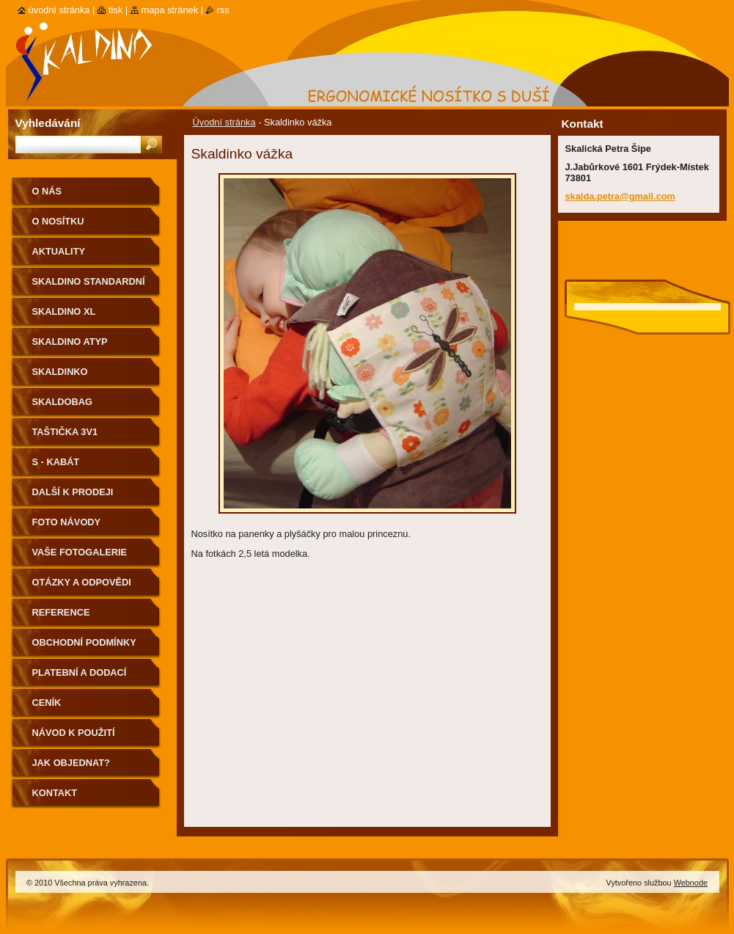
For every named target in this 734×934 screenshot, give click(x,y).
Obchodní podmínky (84, 642)
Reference (61, 612)
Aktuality (59, 251)
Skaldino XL (64, 311)
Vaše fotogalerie (80, 552)
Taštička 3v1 (65, 431)
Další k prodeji (73, 491)
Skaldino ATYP (70, 341)
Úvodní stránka (224, 122)
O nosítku (58, 221)
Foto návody (66, 522)
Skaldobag (62, 401)
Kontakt (55, 792)
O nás (47, 191)
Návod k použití (73, 732)
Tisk (115, 9)
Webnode (691, 882)
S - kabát (56, 461)
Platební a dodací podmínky (79, 677)
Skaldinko (60, 371)
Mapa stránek (170, 9)
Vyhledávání (48, 123)
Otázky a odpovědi (81, 582)
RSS (223, 9)
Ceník (47, 702)
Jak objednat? (71, 762)
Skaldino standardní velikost (88, 286)
